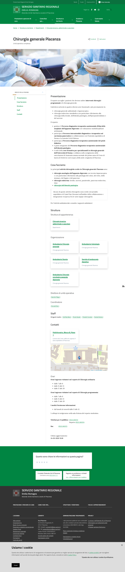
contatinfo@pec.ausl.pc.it (53, 528)
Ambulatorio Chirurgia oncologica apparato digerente (61, 278)
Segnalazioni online (43, 539)
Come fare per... (43, 506)
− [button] (52, 350)
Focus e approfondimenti (97, 506)
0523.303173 (62, 427)
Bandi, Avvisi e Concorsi (20, 526)
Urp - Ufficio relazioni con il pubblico (76, 478)
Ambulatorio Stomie (60, 259)
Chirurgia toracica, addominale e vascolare (60, 28)
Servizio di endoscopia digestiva (90, 261)
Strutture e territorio (26, 28)
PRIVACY (90, 517)
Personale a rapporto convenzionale (23, 528)
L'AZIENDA (16, 517)
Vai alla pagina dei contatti (45, 537)
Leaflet (92, 371)
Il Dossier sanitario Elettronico (96, 528)
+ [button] (52, 348)
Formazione (16, 539)
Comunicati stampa (18, 535)
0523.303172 (73, 421)
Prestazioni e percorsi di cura (23, 506)
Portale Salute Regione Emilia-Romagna (23, 2)
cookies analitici (94, 552)
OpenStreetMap (98, 371)
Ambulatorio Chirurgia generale (61, 245)
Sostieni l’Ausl (17, 530)
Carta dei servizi (17, 541)
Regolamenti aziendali (19, 532)
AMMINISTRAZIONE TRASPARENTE (74, 517)
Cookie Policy (72, 555)
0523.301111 (54, 476)
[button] (110, 10)
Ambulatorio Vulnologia (90, 244)
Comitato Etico (17, 537)
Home (15, 28)
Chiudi (16, 565)
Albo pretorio (16, 522)
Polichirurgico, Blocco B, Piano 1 (64, 334)
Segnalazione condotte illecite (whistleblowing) (71, 539)
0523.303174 (80, 423)
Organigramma (17, 524)
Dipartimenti (40, 28)
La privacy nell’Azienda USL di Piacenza (99, 522)
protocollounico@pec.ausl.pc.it (51, 530)
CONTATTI (41, 517)
